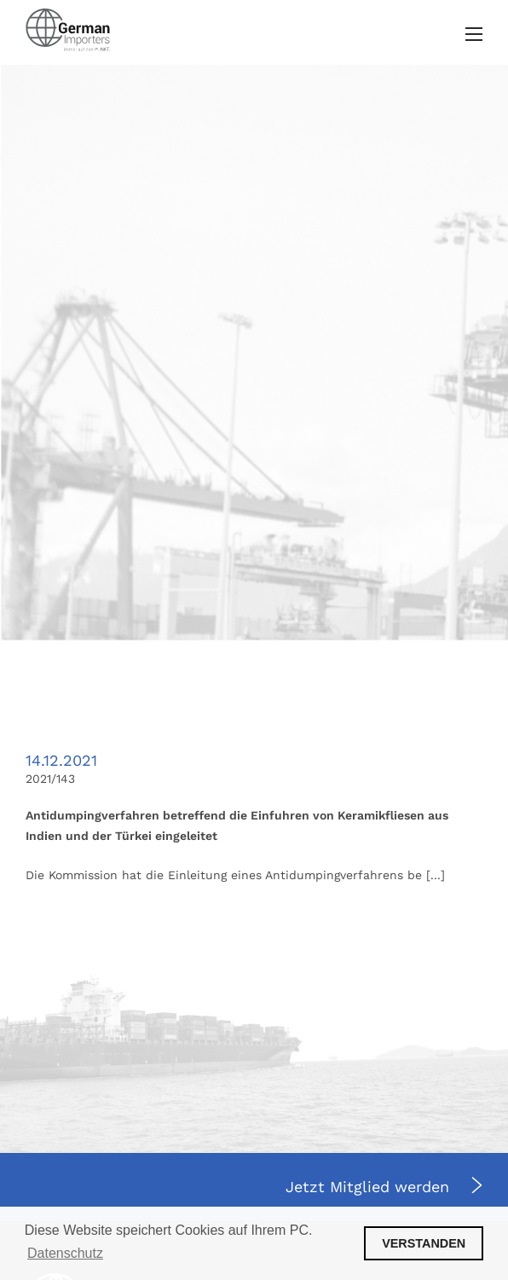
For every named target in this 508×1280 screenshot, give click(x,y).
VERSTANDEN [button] (423, 1243)
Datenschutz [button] (65, 1253)
